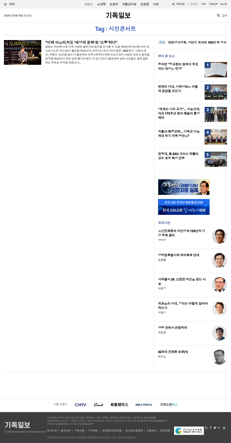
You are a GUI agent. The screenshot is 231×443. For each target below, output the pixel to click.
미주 (203, 4)
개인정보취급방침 (112, 430)
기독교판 (180, 4)
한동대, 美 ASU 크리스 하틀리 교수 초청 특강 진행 (178, 156)
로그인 (223, 4)
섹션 (9, 4)
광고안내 (66, 430)
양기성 (162, 240)
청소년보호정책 (134, 430)
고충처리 (151, 430)
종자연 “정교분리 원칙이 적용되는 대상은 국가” (178, 66)
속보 (162, 42)
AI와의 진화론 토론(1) (173, 352)
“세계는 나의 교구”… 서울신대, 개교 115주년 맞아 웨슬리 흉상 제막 (179, 113)
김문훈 (144, 4)
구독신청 (213, 4)
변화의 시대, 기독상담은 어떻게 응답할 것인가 (178, 88)
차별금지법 (129, 4)
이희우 (162, 288)
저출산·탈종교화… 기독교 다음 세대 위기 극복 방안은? (179, 133)
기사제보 (93, 430)
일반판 (194, 4)
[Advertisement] (115, 384)
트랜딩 (88, 4)
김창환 (162, 260)
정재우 (162, 313)
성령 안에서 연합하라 (172, 327)
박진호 (162, 332)
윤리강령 (165, 430)
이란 (156, 4)
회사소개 (52, 430)
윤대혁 (101, 4)
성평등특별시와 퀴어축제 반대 (178, 255)
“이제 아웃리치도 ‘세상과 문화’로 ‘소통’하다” (81, 42)
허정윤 (162, 357)
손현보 (113, 4)
